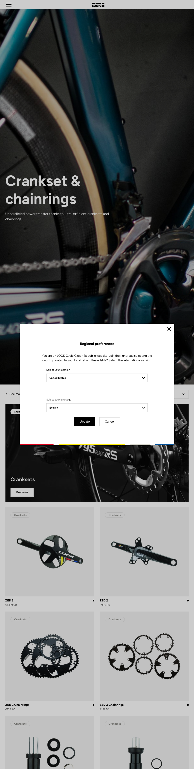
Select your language (58, 399)
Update (85, 421)
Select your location (58, 369)
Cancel (109, 421)
